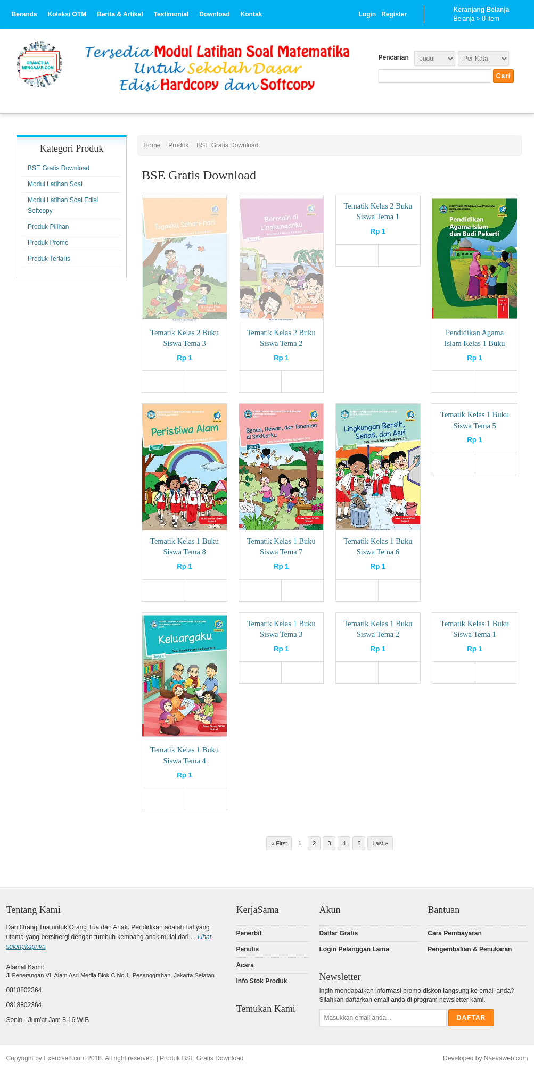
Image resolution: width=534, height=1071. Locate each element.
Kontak (251, 14)
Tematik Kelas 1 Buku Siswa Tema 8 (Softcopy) (184, 552)
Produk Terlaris (49, 258)
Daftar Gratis (338, 933)
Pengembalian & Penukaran (470, 949)
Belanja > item (476, 18)
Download (214, 14)
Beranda (24, 14)
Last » (380, 843)
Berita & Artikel (120, 14)
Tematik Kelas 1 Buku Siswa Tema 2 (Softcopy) (377, 634)
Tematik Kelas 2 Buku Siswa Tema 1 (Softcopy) (377, 216)
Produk (178, 145)
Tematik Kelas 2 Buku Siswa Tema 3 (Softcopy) (184, 343)
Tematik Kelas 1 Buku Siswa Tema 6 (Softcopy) (377, 552)
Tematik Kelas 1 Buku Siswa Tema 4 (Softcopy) (184, 760)
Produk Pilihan (48, 226)
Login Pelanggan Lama (354, 949)
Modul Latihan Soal (55, 184)
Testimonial (170, 14)
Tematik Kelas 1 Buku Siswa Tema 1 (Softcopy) (474, 634)
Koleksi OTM (67, 14)
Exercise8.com (65, 1058)
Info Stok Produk (261, 981)
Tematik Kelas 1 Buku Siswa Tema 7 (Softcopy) (281, 552)
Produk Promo (48, 242)
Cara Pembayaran (454, 933)
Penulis (247, 949)
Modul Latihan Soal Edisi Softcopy (63, 205)
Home (151, 145)
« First (279, 843)
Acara (245, 965)
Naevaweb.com (506, 1058)
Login (367, 14)
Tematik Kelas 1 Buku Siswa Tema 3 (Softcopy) (281, 634)
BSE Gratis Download (227, 145)
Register (394, 14)
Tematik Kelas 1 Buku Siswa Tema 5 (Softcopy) (474, 425)
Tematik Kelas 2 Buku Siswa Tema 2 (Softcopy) (281, 343)
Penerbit (249, 933)
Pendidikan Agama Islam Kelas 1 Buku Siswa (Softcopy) (475, 343)
